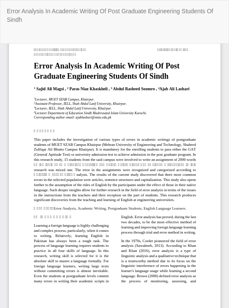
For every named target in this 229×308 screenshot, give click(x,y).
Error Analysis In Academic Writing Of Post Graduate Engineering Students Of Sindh (110, 15)
